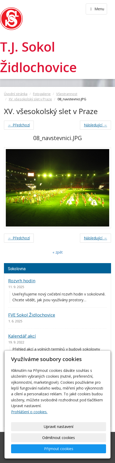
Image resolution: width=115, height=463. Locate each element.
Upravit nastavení (58, 426)
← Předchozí (19, 124)
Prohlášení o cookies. (29, 411)
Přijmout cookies (58, 448)
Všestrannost (66, 94)
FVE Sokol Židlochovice (31, 315)
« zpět (57, 252)
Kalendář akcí (22, 336)
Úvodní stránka (15, 94)
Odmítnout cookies (58, 437)
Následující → (95, 124)
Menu (96, 8)
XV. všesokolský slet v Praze (30, 99)
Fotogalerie (42, 94)
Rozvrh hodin (21, 281)
